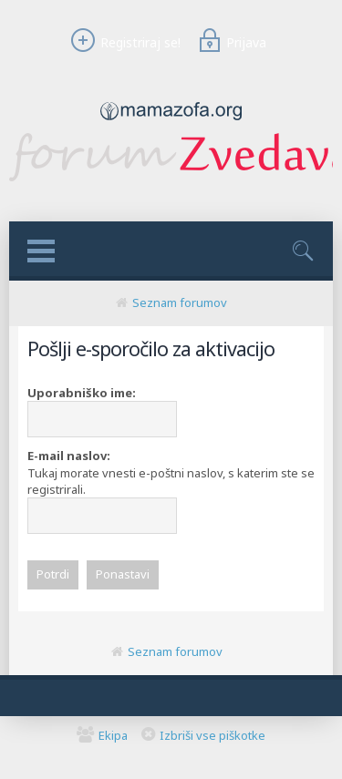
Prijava (229, 42)
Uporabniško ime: (81, 392)
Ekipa (113, 735)
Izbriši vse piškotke (212, 735)
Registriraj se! (123, 42)
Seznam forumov (179, 302)
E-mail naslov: (68, 455)
